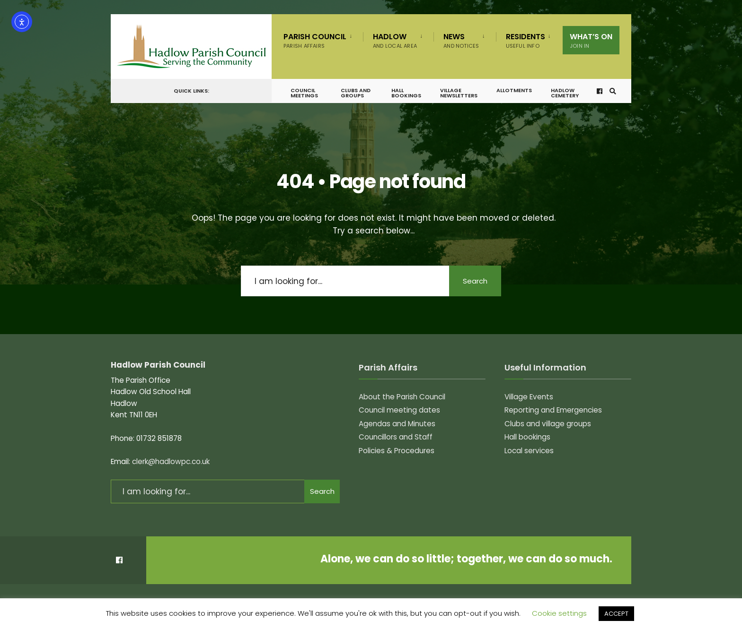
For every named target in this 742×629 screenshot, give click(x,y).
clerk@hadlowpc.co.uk (171, 461)
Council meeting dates (399, 410)
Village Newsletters (458, 92)
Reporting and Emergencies (553, 410)
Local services (529, 451)
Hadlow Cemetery (565, 92)
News (461, 40)
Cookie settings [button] (559, 613)
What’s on (591, 40)
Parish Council (314, 40)
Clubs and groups (356, 92)
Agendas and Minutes (397, 424)
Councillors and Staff (396, 437)
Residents (525, 40)
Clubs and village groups (547, 424)
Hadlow (395, 40)
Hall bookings (406, 92)
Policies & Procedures (396, 451)
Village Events (528, 397)
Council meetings (304, 92)
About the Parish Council (402, 397)
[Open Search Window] (612, 91)
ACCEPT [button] (616, 613)
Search (475, 281)
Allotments (514, 90)
